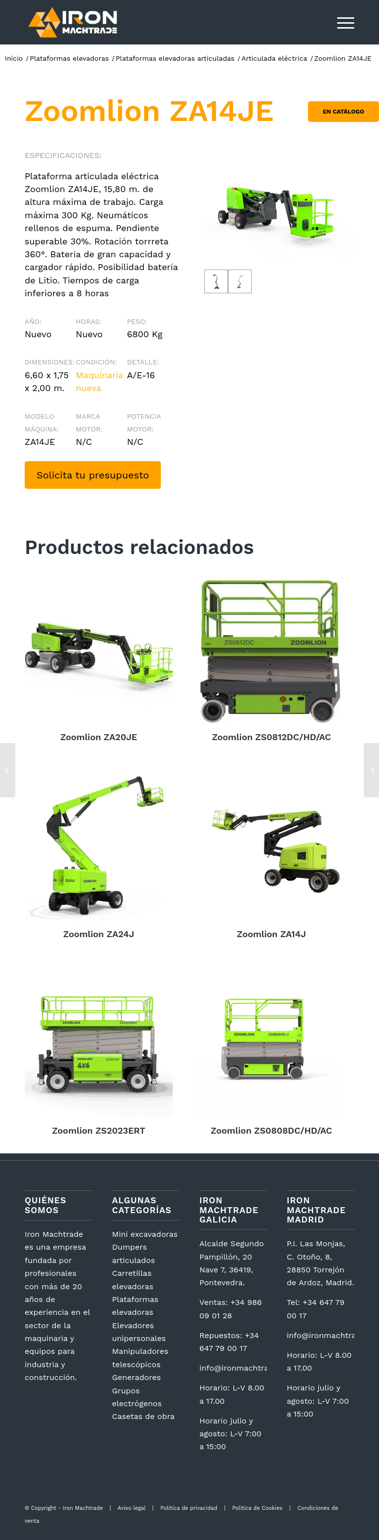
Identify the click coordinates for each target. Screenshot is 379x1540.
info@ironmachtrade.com (248, 1368)
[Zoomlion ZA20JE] (371, 770)
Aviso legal (131, 1508)
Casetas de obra (143, 1416)
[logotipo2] (72, 22)
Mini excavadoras (145, 1234)
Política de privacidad (188, 1508)
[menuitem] (340, 22)
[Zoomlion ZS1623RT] (7, 770)
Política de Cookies (257, 1508)
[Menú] (340, 22)
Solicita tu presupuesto (93, 475)
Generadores (136, 1377)
